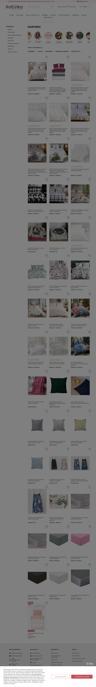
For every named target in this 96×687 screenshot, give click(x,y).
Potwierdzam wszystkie (82, 676)
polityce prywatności (37, 674)
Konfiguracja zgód (60, 676)
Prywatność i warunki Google (10, 677)
